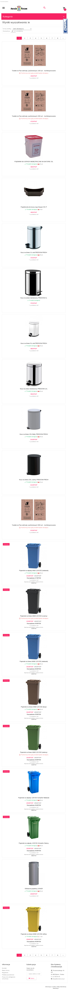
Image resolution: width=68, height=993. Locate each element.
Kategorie (34, 16)
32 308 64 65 (55, 976)
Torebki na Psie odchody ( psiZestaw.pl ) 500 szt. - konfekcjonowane (34, 525)
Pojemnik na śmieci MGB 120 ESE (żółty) (34, 934)
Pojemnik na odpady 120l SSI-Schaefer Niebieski (33, 798)
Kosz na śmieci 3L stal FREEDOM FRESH (34, 252)
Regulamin (5, 972)
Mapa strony (5, 970)
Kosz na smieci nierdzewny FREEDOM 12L (33, 389)
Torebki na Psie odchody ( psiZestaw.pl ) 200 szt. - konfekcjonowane (34, 116)
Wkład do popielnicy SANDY (34, 888)
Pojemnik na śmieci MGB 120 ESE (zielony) (33, 752)
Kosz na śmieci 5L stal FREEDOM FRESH (34, 343)
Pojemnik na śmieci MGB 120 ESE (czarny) (33, 616)
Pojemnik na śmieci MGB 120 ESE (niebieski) (34, 661)
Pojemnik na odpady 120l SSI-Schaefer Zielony (34, 843)
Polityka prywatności (8, 975)
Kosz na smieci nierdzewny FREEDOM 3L (33, 298)
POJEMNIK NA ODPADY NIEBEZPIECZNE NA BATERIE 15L (33, 161)
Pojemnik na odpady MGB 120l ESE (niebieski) (33, 570)
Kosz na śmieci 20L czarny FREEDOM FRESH (33, 479)
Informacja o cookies (50, 986)
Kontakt (4, 968)
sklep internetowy (61, 986)
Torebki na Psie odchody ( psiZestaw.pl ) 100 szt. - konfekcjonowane (34, 71)
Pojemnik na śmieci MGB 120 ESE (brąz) (34, 707)
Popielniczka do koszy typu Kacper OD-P (34, 207)
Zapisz (31, 978)
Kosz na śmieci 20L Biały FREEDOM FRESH (34, 434)
